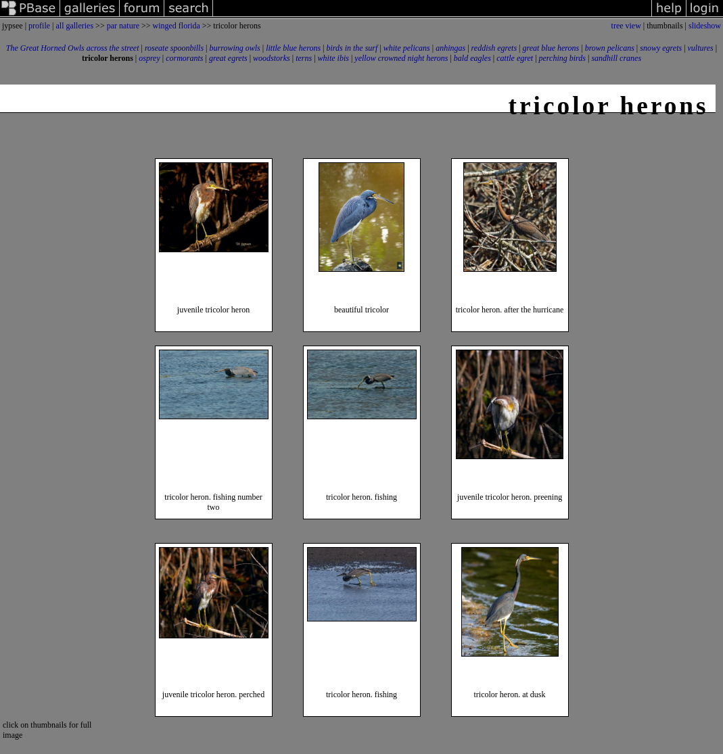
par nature (123, 25)
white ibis (333, 58)
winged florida (176, 25)
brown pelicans (609, 48)
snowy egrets (661, 48)
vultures (701, 48)
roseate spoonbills (174, 48)
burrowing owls (235, 48)
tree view (626, 25)
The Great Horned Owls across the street (72, 48)
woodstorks (271, 58)
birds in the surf (351, 48)
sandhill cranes (616, 58)
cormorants (184, 58)
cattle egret (514, 58)
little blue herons (293, 48)
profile (39, 25)
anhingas (450, 48)
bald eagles (472, 58)
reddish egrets (494, 48)
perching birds (562, 58)
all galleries (74, 25)
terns (304, 58)
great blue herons (550, 48)
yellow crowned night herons (401, 58)
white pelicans (406, 48)
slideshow (705, 25)
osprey (149, 58)
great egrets (228, 58)
